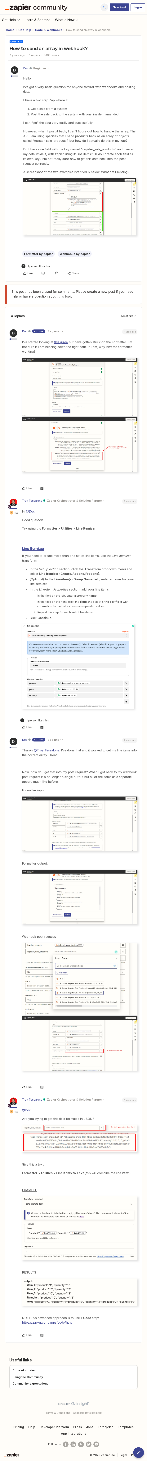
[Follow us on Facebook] (66, 1444)
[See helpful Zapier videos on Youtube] (96, 1444)
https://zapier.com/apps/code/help (47, 1322)
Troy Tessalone (32, 500)
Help (31, 1427)
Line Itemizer (33, 548)
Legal (123, 1455)
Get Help (11, 19)
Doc (26, 68)
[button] (119, 7)
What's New (67, 19)
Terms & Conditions (58, 1412)
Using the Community (27, 1377)
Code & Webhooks (48, 30)
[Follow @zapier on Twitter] (88, 1444)
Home (10, 30)
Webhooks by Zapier (75, 254)
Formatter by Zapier (38, 254)
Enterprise (106, 1427)
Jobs (89, 1427)
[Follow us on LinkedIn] (73, 1444)
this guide (61, 342)
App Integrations (73, 1433)
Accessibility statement (87, 1412)
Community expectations (30, 1383)
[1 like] (35, 266)
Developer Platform (54, 1427)
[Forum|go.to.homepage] (37, 7)
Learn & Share (37, 19)
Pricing (18, 1427)
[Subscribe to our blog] (81, 1444)
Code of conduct (24, 1370)
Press (77, 1427)
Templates (126, 1427)
